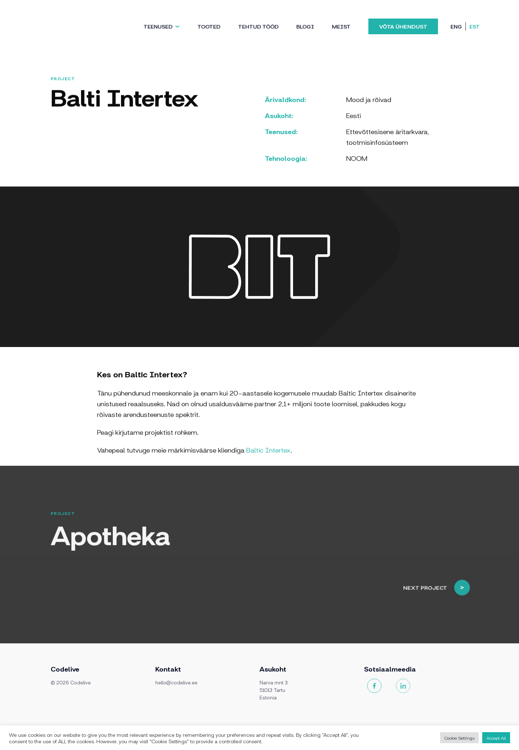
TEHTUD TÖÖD (258, 26)
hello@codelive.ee (176, 682)
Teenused (157, 26)
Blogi (305, 26)
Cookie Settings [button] (459, 737)
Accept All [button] (496, 737)
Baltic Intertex (268, 449)
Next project (445, 579)
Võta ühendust (403, 26)
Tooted (208, 26)
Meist (341, 26)
